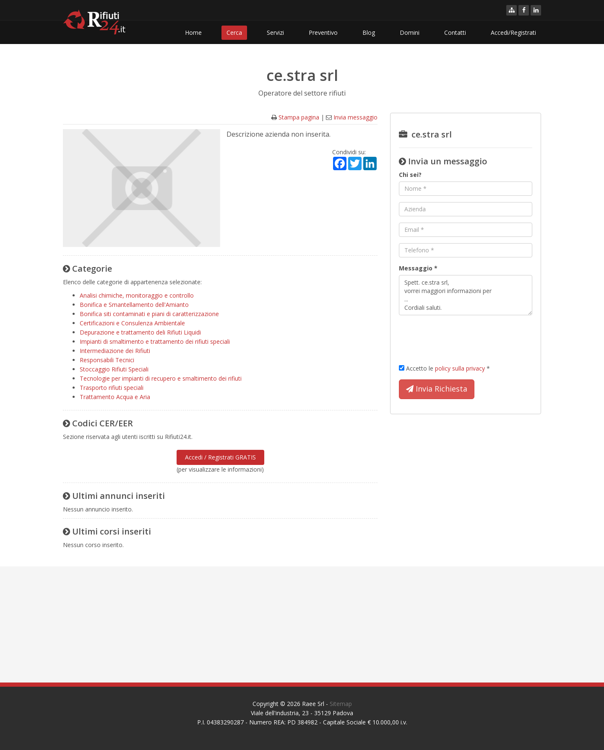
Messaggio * (418, 268)
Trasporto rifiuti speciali (111, 388)
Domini (409, 32)
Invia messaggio (355, 117)
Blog (368, 32)
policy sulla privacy (460, 368)
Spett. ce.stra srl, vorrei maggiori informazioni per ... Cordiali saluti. (465, 295)
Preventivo (323, 32)
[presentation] (462, 338)
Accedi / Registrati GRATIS (220, 457)
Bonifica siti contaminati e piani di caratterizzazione (149, 314)
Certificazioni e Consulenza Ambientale (132, 323)
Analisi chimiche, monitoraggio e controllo (137, 295)
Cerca (234, 32)
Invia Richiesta (436, 389)
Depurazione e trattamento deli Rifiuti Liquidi (140, 332)
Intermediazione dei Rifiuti (115, 351)
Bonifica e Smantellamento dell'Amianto (134, 305)
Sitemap (341, 704)
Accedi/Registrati (513, 32)
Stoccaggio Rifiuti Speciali (114, 369)
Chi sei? (410, 175)
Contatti (455, 32)
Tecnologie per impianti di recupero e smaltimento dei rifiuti (161, 378)
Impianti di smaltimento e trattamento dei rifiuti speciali (155, 341)
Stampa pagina (299, 117)
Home (193, 32)
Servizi (275, 32)
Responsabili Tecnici (107, 360)
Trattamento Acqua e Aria (115, 397)
